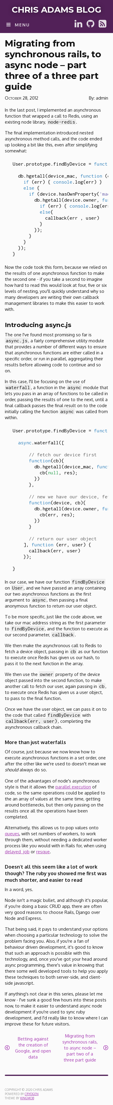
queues (12, 833)
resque (43, 851)
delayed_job (17, 851)
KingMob (27, 1098)
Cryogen (32, 1094)
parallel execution (73, 786)
